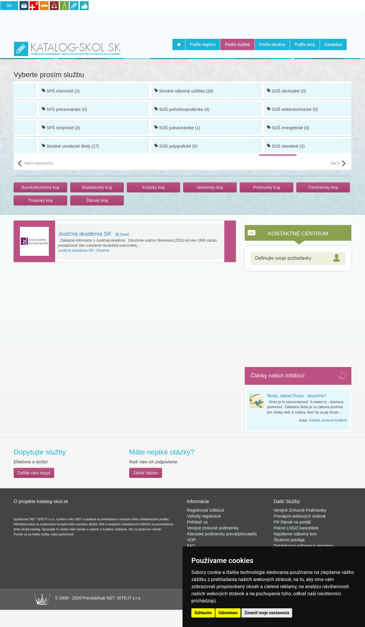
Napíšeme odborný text (295, 534)
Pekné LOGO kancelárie (296, 528)
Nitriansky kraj (210, 187)
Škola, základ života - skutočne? (296, 395)
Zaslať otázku (145, 472)
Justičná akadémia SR (93, 234)
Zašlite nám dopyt (33, 472)
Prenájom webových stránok (300, 516)
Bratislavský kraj (97, 187)
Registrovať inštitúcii (205, 510)
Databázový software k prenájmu (304, 545)
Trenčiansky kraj (323, 187)
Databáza (333, 44)
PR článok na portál (292, 522)
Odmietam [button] (228, 612)
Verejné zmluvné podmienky (213, 528)
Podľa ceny (304, 44)
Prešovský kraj (266, 187)
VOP (191, 539)
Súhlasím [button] (203, 612)
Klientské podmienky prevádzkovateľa (222, 534)
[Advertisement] (182, 24)
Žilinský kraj (97, 200)
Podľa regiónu (203, 44)
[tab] (298, 258)
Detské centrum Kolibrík (328, 420)
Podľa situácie (272, 44)
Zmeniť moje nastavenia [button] (266, 612)
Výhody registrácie (204, 516)
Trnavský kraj (40, 200)
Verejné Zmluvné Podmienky (300, 510)
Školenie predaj (288, 539)
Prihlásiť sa (197, 522)
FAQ (191, 545)
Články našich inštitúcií (278, 376)
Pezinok (83, 250)
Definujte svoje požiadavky (283, 258)
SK (9, 5)
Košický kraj (154, 187)
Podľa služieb (237, 44)
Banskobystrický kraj (41, 187)
